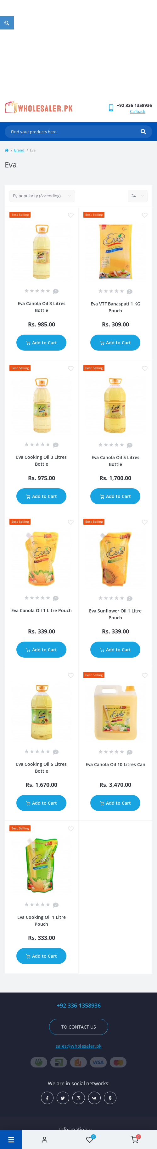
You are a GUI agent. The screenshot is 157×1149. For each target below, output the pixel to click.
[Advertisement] (78, 53)
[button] (134, 105)
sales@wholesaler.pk (79, 1046)
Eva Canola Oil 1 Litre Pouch (41, 610)
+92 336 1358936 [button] (79, 1005)
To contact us (78, 1027)
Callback (137, 111)
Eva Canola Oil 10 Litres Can (115, 764)
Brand (19, 150)
